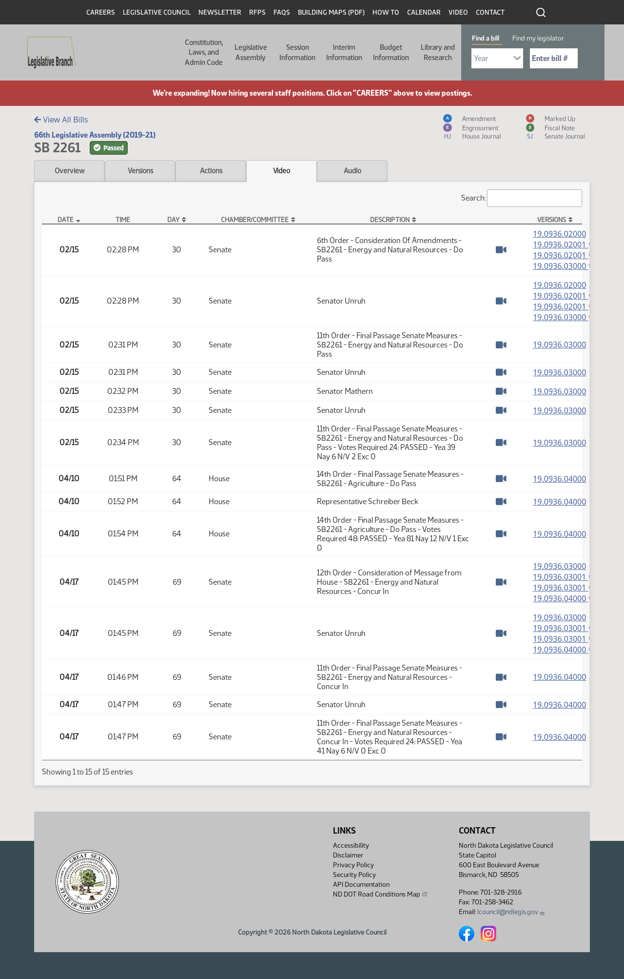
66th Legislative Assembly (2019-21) (95, 135)
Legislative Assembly (250, 52)
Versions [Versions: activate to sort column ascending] (551, 220)
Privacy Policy (353, 865)
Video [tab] (281, 170)
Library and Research (438, 52)
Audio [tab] (352, 170)
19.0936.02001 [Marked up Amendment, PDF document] (565, 255)
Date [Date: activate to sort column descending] (66, 220)
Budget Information (391, 52)
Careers (100, 12)
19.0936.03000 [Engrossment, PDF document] (565, 267)
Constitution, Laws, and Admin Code (204, 52)
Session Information (297, 52)
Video (458, 12)
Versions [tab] (140, 170)
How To (385, 12)
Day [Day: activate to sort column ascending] (173, 220)
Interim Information (344, 52)
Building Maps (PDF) (331, 12)
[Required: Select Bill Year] (497, 58)
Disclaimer (348, 855)
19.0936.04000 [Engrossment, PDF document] (565, 602)
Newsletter (219, 12)
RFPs (257, 12)
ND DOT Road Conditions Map (381, 894)
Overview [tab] (69, 170)
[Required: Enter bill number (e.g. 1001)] (553, 58)
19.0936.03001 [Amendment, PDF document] (565, 579)
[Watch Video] (501, 250)
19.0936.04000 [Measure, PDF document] (559, 481)
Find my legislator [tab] (538, 38)
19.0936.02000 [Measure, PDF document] (559, 233)
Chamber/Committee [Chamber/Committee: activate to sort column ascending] (255, 220)
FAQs (281, 12)
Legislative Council (157, 12)
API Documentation (361, 884)
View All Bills (61, 119)
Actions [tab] (211, 170)
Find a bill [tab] (485, 38)
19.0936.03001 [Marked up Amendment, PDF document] (565, 591)
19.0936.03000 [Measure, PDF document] (559, 347)
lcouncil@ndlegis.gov (511, 912)
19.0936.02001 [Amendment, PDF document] (565, 244)
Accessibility (351, 845)
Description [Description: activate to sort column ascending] (390, 220)
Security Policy (354, 875)
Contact (490, 12)
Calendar (424, 12)
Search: (521, 198)
